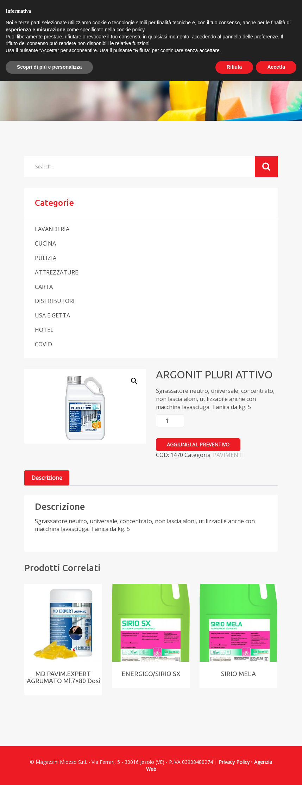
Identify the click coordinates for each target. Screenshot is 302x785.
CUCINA (45, 243)
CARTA (44, 287)
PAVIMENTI (228, 455)
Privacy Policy (234, 762)
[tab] (46, 478)
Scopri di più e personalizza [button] (49, 67)
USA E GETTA (52, 315)
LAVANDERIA (52, 229)
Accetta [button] (276, 67)
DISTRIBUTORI (55, 301)
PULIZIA (45, 258)
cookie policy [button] (130, 29)
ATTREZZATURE (56, 272)
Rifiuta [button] (234, 67)
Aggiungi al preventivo (198, 444)
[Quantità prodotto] (170, 420)
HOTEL (44, 330)
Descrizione (46, 478)
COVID (43, 344)
